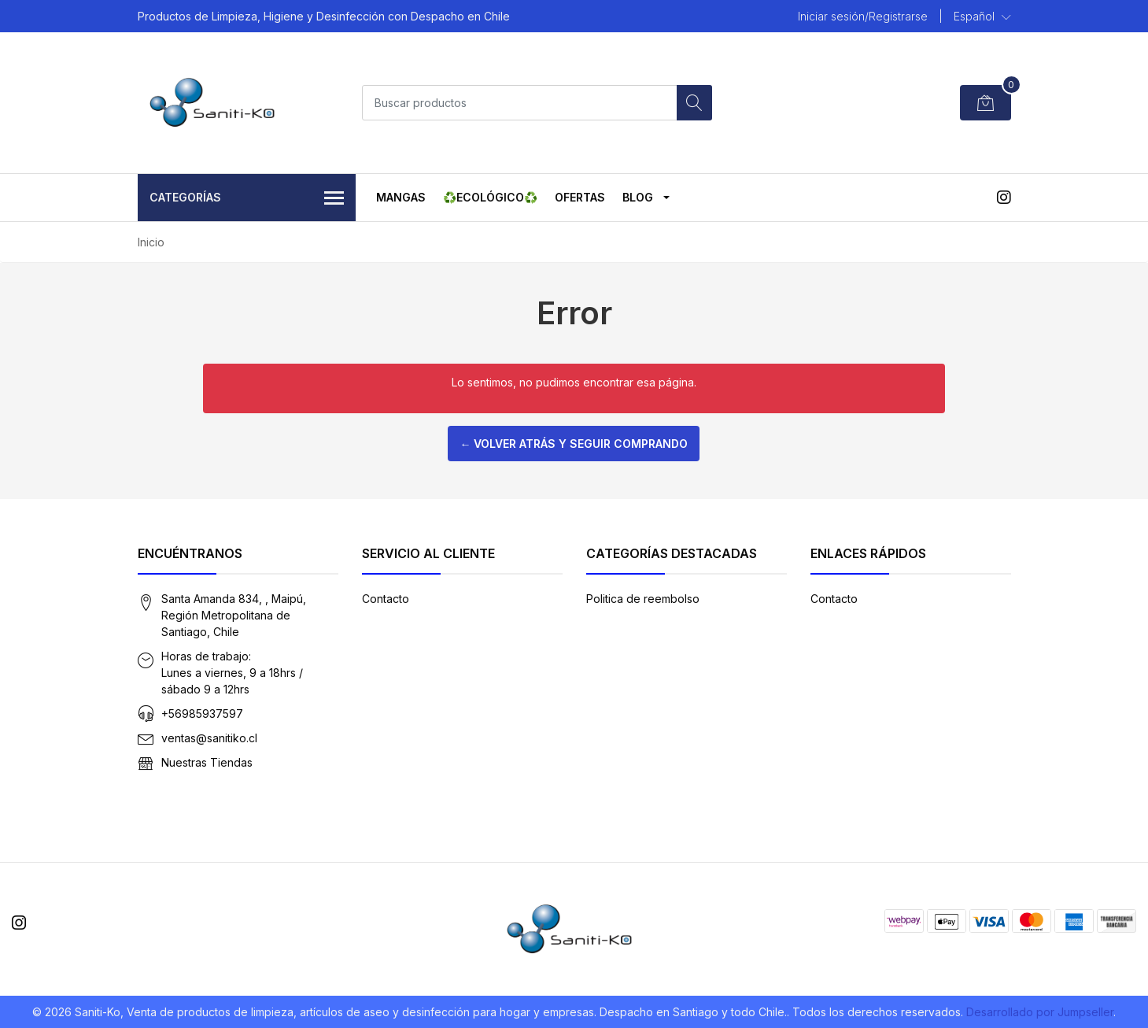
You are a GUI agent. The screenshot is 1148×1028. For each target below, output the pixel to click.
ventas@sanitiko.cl (209, 738)
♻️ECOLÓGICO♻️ (490, 197)
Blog (637, 197)
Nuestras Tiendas (207, 762)
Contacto (385, 598)
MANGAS (401, 197)
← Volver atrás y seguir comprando (574, 443)
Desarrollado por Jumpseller (1039, 1012)
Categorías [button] (247, 198)
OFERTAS (580, 197)
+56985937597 (202, 713)
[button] (982, 16)
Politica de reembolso (643, 598)
